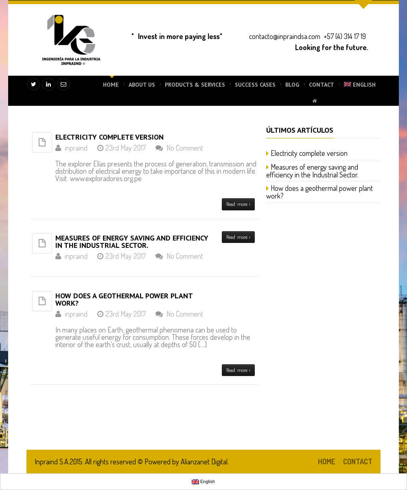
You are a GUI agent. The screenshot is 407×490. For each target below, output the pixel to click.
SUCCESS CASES (255, 85)
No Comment (184, 147)
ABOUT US (142, 85)
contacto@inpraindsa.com (284, 36)
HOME (111, 85)
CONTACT (321, 85)
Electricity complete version (109, 137)
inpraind (76, 147)
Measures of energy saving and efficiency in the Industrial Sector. (131, 241)
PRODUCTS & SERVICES (195, 85)
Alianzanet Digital (204, 461)
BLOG (292, 85)
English (360, 85)
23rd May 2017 (125, 147)
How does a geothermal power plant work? (124, 299)
